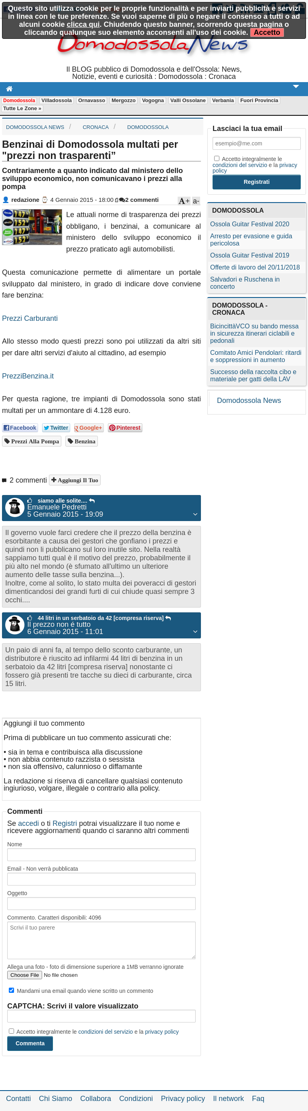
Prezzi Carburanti (30, 318)
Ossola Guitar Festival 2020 (249, 224)
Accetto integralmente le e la (94, 1031)
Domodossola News (249, 400)
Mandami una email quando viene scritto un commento (81, 991)
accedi (28, 823)
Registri (65, 823)
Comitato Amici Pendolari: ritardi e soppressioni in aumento (256, 356)
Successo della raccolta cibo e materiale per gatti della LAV (253, 375)
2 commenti (138, 199)
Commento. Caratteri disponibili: (54, 917)
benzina (84, 441)
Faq (258, 1099)
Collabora (95, 1099)
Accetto (267, 32)
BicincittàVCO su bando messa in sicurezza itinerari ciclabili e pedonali (254, 333)
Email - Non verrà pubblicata (42, 868)
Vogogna (153, 100)
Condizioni (136, 1099)
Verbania (223, 100)
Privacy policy (183, 1099)
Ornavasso (91, 100)
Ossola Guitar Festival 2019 (249, 255)
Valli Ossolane (188, 100)
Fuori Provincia (259, 100)
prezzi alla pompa (34, 441)
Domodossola (19, 100)
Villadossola (56, 100)
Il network (228, 1099)
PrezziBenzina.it (28, 376)
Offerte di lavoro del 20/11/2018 (255, 267)
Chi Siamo (55, 1099)
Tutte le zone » (22, 108)
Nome (14, 844)
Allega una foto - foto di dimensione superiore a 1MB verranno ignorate (95, 967)
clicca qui (83, 24)
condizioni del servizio (105, 1031)
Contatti (18, 1099)
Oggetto (17, 893)
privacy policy (162, 1031)
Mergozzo (123, 100)
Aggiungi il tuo (77, 480)
